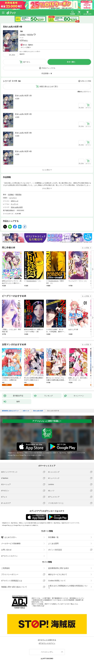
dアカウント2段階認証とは (11, 581)
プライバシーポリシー (9, 574)
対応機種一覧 (53, 537)
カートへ (26, 62)
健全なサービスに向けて (57, 574)
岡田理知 (30, 35)
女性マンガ (14, 201)
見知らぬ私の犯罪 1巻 (23, 96)
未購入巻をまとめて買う (48, 86)
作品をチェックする (48, 68)
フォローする (35, 34)
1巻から (80, 91)
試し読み (12, 55)
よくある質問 (53, 543)
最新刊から (87, 91)
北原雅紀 (22, 35)
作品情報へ (45, 73)
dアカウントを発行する (47, 640)
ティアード (14, 204)
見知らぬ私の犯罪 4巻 (23, 151)
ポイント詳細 (25, 47)
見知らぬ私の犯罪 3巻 (23, 133)
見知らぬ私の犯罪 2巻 (23, 114)
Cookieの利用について (57, 581)
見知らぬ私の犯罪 (17, 207)
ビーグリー (13, 198)
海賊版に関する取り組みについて (14, 587)
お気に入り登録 (86, 81)
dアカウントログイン (9, 556)
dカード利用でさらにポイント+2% (29, 51)
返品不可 (22, 54)
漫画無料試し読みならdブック (10, 410)
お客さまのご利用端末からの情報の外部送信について (68, 587)
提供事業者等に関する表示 (58, 568)
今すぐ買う (71, 62)
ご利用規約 (5, 568)
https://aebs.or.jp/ (38, 606)
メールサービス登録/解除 (11, 543)
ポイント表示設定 (55, 550)
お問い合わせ (6, 550)
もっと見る (85, 248)
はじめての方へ (9, 537)
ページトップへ (47, 652)
